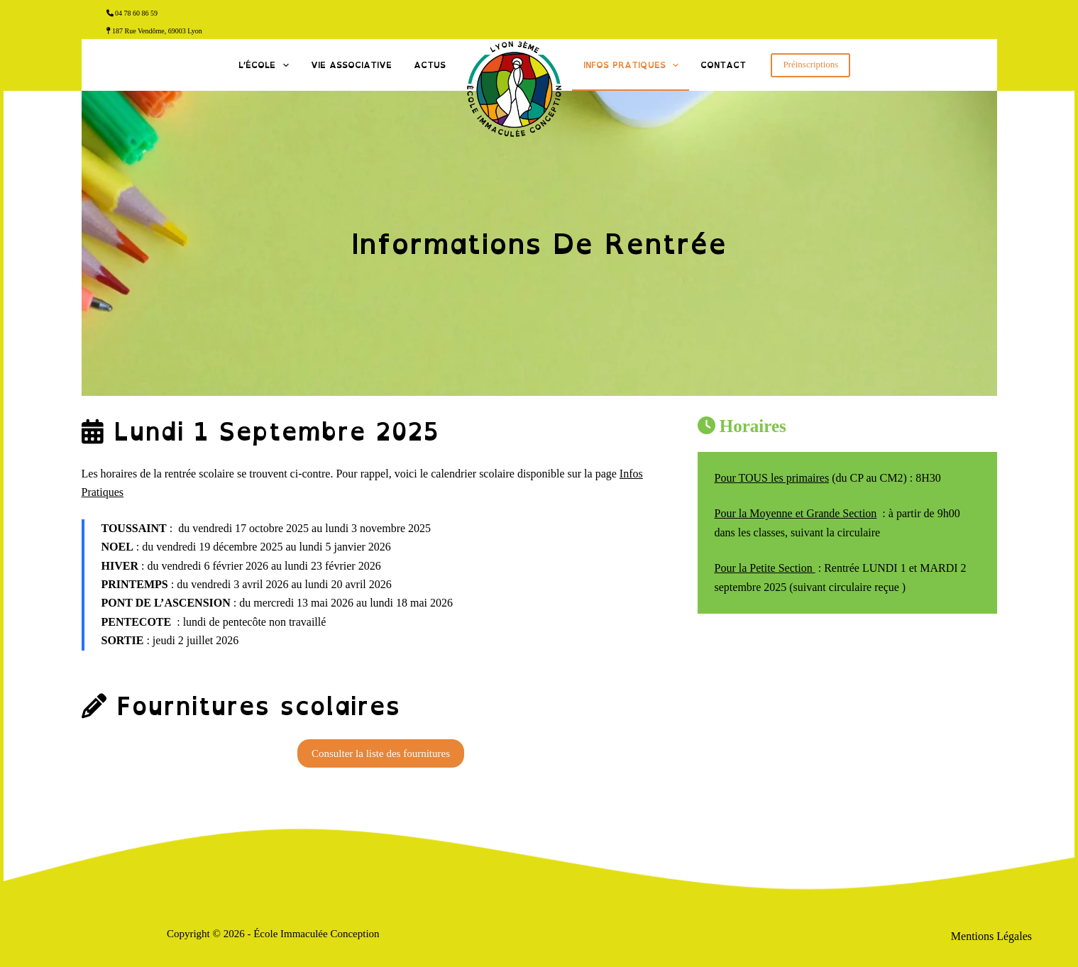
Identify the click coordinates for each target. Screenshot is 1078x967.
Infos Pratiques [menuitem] (633, 65)
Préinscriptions (810, 64)
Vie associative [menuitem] (351, 64)
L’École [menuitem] (266, 65)
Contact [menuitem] (723, 64)
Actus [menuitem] (430, 64)
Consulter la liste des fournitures (381, 753)
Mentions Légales (991, 936)
